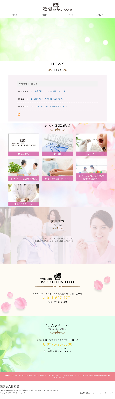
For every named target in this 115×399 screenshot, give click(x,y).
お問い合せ (29, 375)
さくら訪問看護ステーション (70, 375)
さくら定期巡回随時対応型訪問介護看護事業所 (94, 375)
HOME (8, 375)
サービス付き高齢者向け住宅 (51, 375)
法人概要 (14, 375)
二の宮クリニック (57, 377)
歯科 (39, 375)
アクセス (21, 375)
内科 (35, 375)
